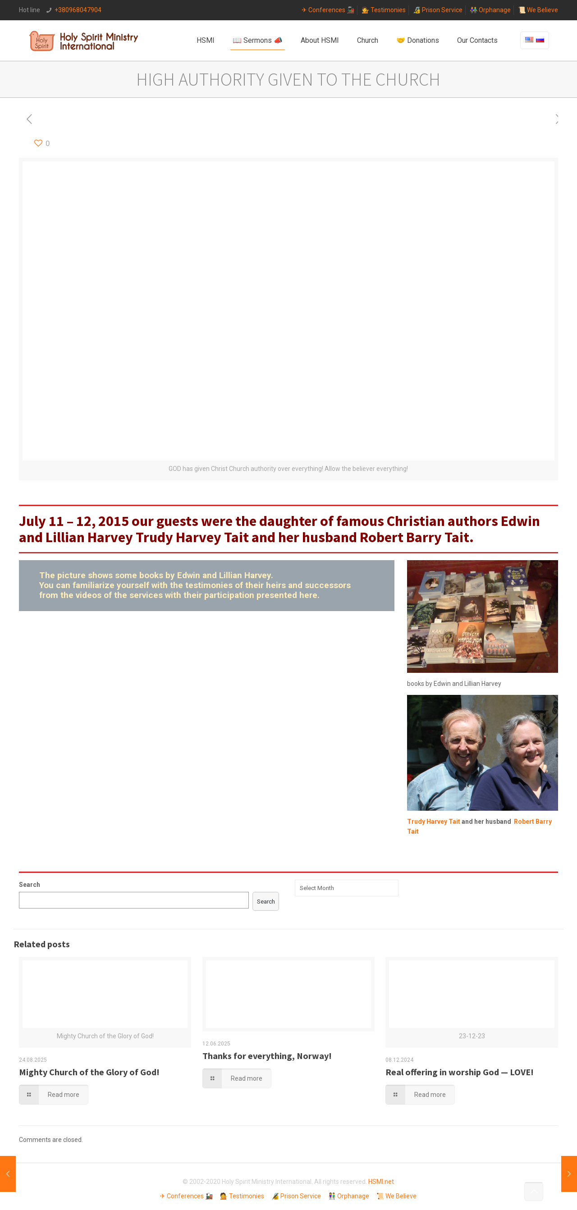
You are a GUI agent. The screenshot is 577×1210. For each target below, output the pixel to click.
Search (29, 884)
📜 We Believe (538, 10)
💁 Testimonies (384, 10)
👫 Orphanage (490, 10)
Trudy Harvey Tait (192, 537)
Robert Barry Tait (414, 537)
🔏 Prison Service (438, 10)
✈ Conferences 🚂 (328, 10)
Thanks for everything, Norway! (267, 1055)
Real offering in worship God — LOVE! (459, 1072)
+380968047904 (78, 10)
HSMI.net (381, 1181)
